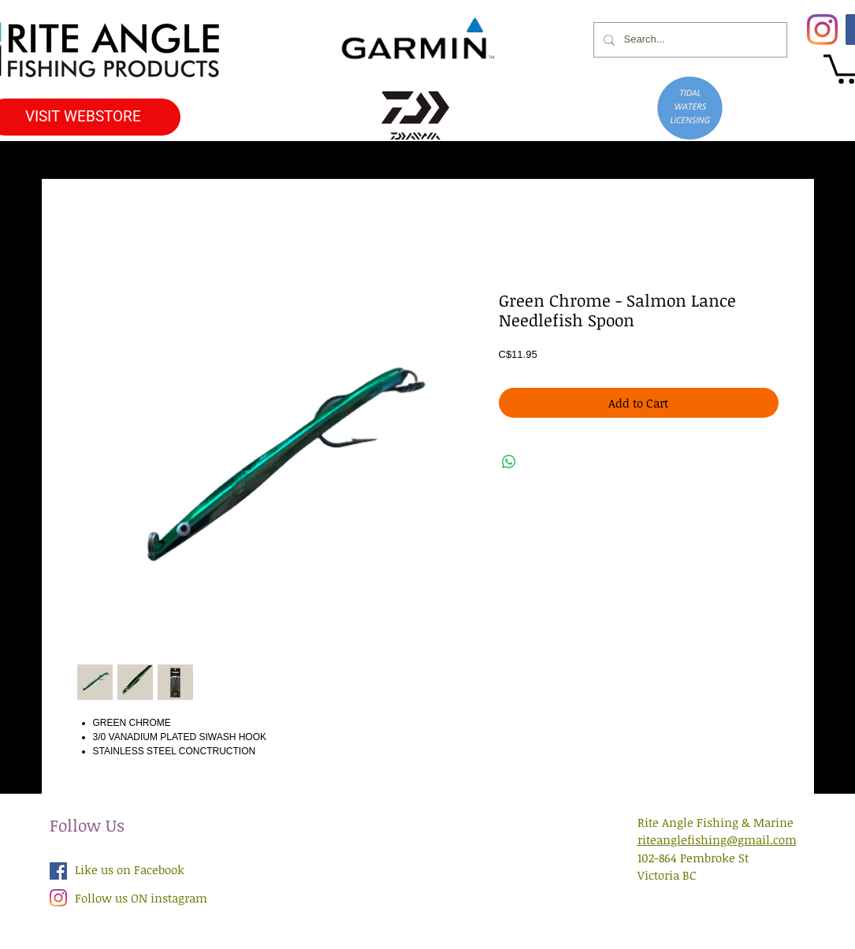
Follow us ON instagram (141, 898)
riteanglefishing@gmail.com (717, 839)
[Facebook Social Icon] (58, 871)
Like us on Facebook (129, 869)
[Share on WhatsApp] (509, 461)
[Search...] (688, 40)
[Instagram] (822, 29)
